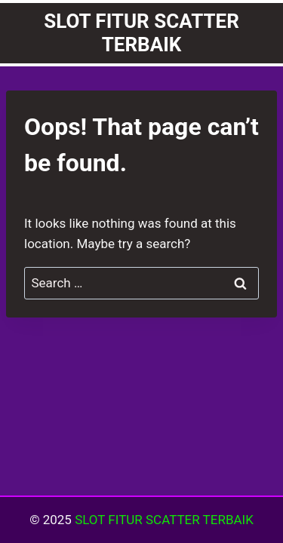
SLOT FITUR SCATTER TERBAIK (164, 519)
